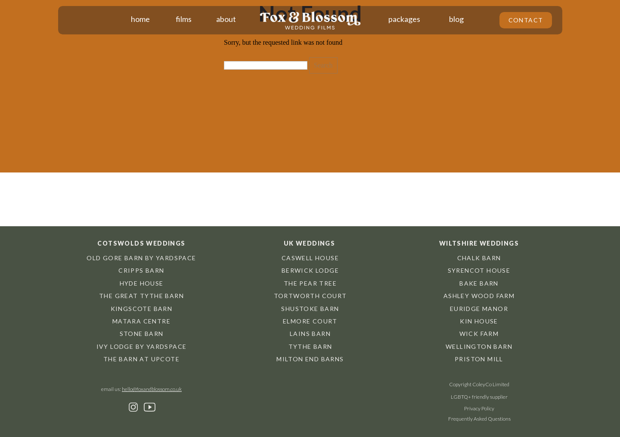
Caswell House (310, 258)
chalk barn (479, 258)
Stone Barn (142, 333)
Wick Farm (479, 333)
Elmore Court (310, 321)
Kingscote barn (142, 308)
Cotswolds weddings (141, 243)
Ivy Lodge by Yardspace (141, 346)
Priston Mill (479, 359)
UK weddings (309, 243)
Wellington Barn (479, 346)
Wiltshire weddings (479, 243)
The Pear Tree (310, 283)
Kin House (479, 321)
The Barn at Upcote (141, 359)
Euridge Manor (479, 308)
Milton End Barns (310, 359)
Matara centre (141, 321)
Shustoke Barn (310, 308)
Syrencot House (479, 270)
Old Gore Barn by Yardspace (141, 258)
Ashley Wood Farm (479, 295)
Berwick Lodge (310, 270)
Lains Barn (310, 333)
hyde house (142, 283)
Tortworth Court (310, 295)
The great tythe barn (141, 295)
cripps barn (141, 270)
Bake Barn (479, 283)
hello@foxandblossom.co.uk (152, 389)
